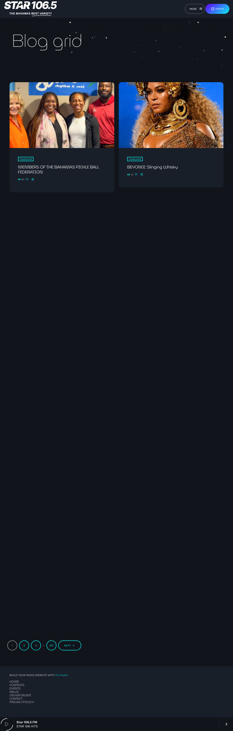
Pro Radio (61, 675)
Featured (26, 159)
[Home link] (31, 9)
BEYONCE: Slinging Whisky (152, 167)
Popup (217, 9)
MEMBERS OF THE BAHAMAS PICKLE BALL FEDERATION (58, 169)
